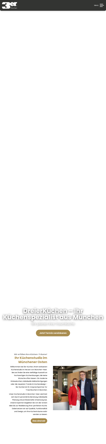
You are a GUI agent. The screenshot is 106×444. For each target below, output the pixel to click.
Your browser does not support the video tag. (53, 166)
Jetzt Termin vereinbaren (53, 333)
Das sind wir (39, 420)
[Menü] (99, 5)
